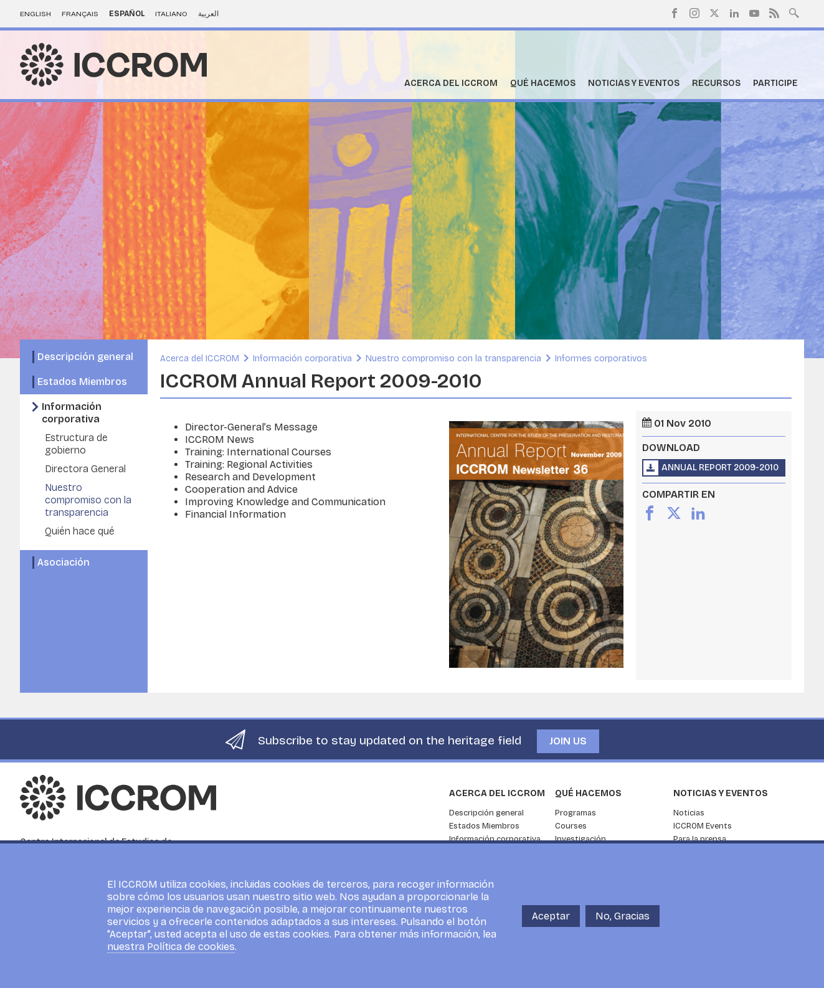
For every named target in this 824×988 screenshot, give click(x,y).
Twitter (714, 13)
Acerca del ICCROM (451, 83)
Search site (794, 12)
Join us (568, 741)
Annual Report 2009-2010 (720, 467)
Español (127, 13)
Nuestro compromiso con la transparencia (88, 500)
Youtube (754, 13)
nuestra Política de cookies (171, 946)
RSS (774, 13)
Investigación (580, 839)
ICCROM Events (702, 826)
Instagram (694, 13)
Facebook (675, 13)
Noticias (688, 813)
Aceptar (551, 916)
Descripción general (85, 357)
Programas (575, 813)
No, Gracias (622, 916)
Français (80, 13)
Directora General (85, 469)
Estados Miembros (82, 381)
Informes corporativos (601, 358)
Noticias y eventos (634, 83)
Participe (775, 83)
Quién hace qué (80, 531)
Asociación (63, 562)
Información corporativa (72, 413)
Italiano (171, 13)
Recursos (716, 83)
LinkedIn (734, 13)
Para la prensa (699, 839)
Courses (571, 826)
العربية (208, 13)
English (35, 13)
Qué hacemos (542, 83)
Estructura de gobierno (76, 444)
